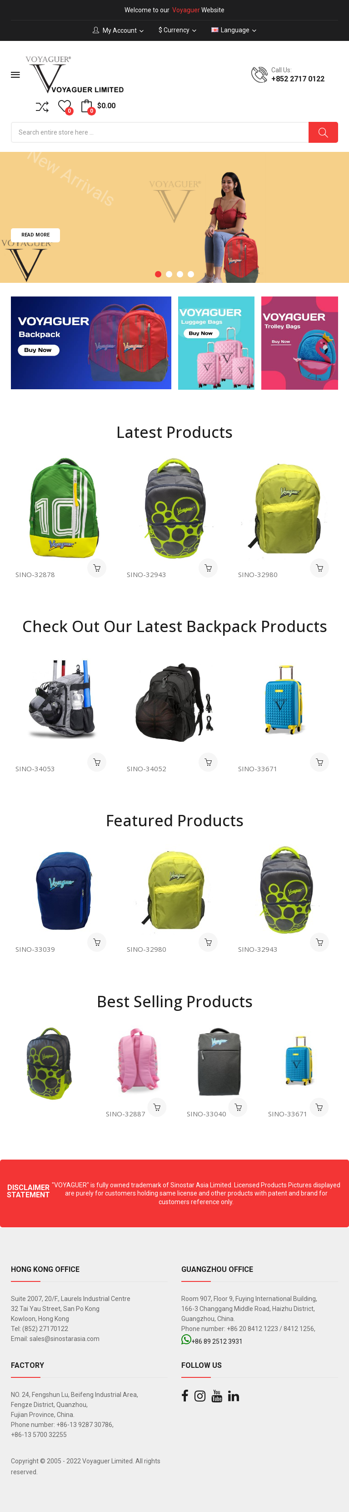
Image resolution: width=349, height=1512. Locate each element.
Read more (35, 250)
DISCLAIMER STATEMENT (28, 1191)
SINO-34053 (37, 768)
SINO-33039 (38, 949)
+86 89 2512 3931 (212, 1341)
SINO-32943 (146, 574)
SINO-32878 (35, 574)
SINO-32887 (129, 1113)
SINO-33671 (259, 768)
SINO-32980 (258, 574)
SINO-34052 (148, 768)
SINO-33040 (210, 1113)
